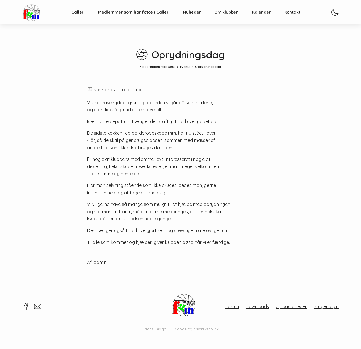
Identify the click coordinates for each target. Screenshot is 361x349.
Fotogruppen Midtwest (37, 18)
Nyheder (198, 18)
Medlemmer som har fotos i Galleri (140, 18)
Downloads (257, 306)
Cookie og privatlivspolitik (197, 329)
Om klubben (233, 18)
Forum (232, 306)
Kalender (268, 18)
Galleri (84, 18)
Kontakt (299, 18)
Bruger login (326, 306)
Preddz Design (154, 329)
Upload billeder (291, 306)
